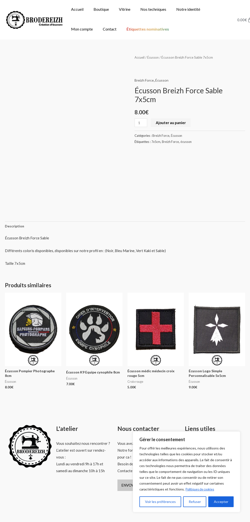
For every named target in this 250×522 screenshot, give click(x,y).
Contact (109, 29)
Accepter (221, 502)
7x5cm (156, 142)
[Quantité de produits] (141, 122)
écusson (188, 142)
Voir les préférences (160, 502)
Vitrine (124, 9)
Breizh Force (145, 80)
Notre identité (188, 9)
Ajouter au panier (171, 122)
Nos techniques (153, 9)
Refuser (195, 502)
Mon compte (82, 29)
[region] (186, 472)
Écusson (154, 57)
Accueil (77, 9)
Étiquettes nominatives (147, 29)
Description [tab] (15, 214)
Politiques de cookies (202, 489)
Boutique (101, 9)
